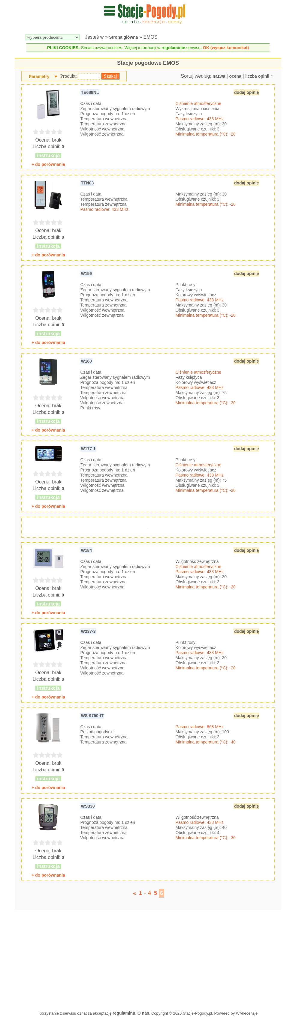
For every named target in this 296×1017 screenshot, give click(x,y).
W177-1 (88, 448)
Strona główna (123, 37)
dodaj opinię (246, 92)
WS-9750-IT (92, 715)
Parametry (39, 76)
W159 (86, 273)
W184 (86, 550)
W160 (86, 361)
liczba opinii (257, 76)
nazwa (219, 76)
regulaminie (173, 47)
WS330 (88, 806)
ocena (235, 76)
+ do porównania (48, 164)
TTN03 (87, 183)
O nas (143, 1013)
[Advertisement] (148, 959)
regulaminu (124, 1013)
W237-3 (88, 631)
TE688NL (90, 92)
